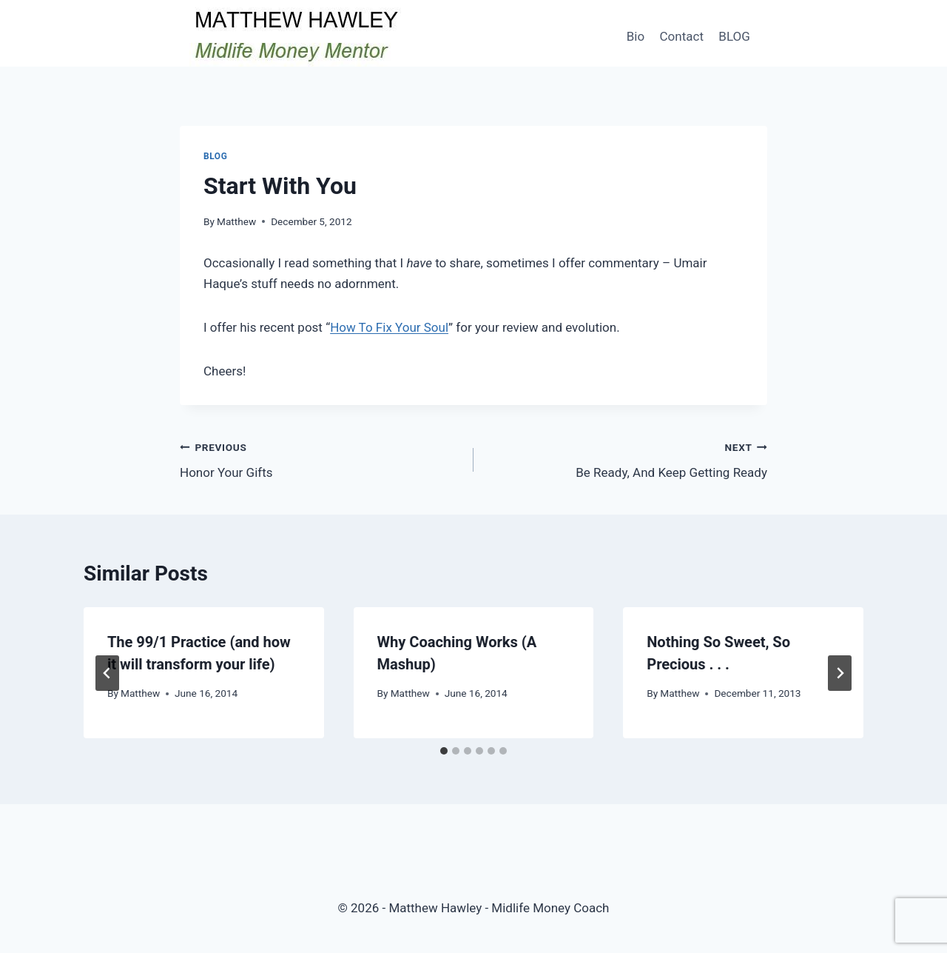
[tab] (444, 751)
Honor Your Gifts (320, 459)
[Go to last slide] (107, 673)
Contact (682, 36)
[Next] (840, 673)
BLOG (733, 36)
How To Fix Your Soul (389, 327)
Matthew (236, 221)
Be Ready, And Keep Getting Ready (626, 459)
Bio (635, 36)
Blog (215, 156)
